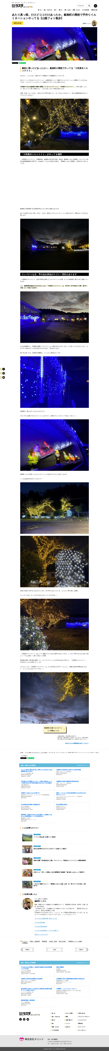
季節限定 (44, 941)
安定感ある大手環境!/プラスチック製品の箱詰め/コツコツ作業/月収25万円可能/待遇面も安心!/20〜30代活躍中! (36, 782)
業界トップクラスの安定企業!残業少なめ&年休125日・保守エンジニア (71, 793)
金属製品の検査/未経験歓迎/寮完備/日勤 (67, 781)
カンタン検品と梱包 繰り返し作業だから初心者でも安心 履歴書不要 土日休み (37, 770)
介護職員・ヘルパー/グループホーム (66, 988)
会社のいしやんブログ (41, 934)
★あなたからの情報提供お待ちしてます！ (77, 743)
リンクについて (82, 1020)
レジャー (25, 941)
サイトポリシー (82, 1030)
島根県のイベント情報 (75, 941)
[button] (54, 729)
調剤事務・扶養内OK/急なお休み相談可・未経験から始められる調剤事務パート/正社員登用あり (36, 815)
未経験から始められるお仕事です (30, 793)
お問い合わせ (81, 1013)
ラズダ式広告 (55, 1030)
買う (53, 1023)
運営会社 (80, 1023)
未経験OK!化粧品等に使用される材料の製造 (68, 769)
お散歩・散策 (53, 941)
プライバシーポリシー (84, 1016)
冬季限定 (25, 943)
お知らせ (68, 1027)
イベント (68, 1023)
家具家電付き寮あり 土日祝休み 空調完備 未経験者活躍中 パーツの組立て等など (36, 989)
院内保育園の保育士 (62, 804)
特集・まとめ (55, 1027)
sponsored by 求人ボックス (83, 765)
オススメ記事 (69, 1013)
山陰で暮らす (69, 1020)
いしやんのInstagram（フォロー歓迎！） (47, 930)
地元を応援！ (63, 941)
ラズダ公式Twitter (40, 922)
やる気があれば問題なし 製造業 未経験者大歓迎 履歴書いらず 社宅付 (36, 967)
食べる (53, 1013)
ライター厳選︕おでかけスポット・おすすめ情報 (36, 752)
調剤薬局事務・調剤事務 (28, 1000)
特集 (67, 1016)
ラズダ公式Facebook (41, 926)
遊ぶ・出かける (56, 1016)
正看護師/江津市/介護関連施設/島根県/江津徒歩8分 (70, 978)
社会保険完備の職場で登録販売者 (30, 804)
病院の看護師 (60, 967)
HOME (21, 752)
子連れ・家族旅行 (34, 941)
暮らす (53, 1020)
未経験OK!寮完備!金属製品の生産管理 (31, 978)
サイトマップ (81, 1027)
